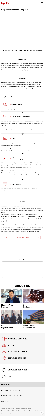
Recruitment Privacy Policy (8, 410)
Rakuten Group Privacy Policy (23, 408)
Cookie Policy (29, 410)
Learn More (22, 259)
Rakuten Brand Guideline (7, 408)
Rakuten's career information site (26, 109)
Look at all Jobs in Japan (22, 237)
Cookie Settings (39, 410)
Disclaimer (20, 410)
